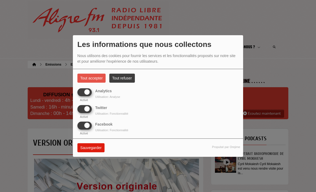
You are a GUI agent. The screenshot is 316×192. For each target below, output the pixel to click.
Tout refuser (122, 78)
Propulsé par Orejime (226, 147)
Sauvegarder (91, 148)
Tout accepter (91, 78)
